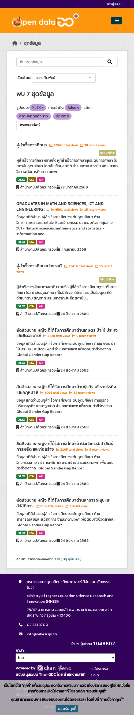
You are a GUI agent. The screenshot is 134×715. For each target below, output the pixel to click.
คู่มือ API (74, 559)
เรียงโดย (23, 78)
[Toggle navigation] (116, 21)
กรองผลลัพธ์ (30, 125)
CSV (31, 179)
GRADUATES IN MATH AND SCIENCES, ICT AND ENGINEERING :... (60, 206)
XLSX (21, 179)
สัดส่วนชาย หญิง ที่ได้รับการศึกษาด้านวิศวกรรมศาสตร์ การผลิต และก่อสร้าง (64, 446)
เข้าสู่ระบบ (114, 4)
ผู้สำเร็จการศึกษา (32, 145)
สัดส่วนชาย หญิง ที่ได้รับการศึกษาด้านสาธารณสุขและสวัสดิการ (63, 503)
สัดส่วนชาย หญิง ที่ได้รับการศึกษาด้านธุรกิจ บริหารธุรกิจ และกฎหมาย (66, 389)
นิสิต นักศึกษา (107, 153)
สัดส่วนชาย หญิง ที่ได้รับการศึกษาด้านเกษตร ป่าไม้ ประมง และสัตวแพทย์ (67, 333)
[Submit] (110, 62)
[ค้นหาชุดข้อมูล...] (59, 62)
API (41, 179)
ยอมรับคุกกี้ (67, 709)
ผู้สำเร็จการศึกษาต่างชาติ (39, 265)
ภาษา (20, 650)
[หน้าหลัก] (14, 43)
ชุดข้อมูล (32, 43)
